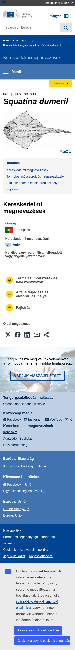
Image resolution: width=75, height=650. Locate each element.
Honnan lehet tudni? (58, 2)
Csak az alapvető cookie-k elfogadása (44, 640)
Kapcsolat (10, 432)
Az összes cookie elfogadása (38, 630)
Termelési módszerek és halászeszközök (35, 176)
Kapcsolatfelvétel (41, 556)
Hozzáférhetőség (15, 445)
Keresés (66, 27)
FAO (65, 151)
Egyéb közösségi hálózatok (22, 491)
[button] (8, 335)
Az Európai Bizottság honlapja (24, 466)
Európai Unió (12, 515)
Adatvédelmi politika (17, 438)
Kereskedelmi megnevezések (19, 45)
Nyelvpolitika (12, 530)
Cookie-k (9, 549)
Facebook (12, 484)
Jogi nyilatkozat (14, 556)
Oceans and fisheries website (24, 404)
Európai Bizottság (13, 40)
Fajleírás (12, 189)
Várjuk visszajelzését (37, 376)
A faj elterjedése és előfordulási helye (32, 183)
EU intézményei (14, 509)
